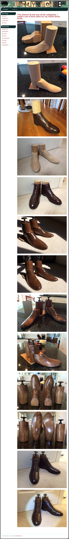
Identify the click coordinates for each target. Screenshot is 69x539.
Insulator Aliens (5, 45)
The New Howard (5, 38)
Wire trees (4, 16)
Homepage (5, 9)
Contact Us (14, 9)
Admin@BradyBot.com (18, 535)
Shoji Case (4, 42)
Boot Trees (4, 22)
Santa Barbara (5, 31)
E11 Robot (4, 40)
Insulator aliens (5, 20)
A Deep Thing (5, 29)
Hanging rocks (5, 18)
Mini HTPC (4, 36)
